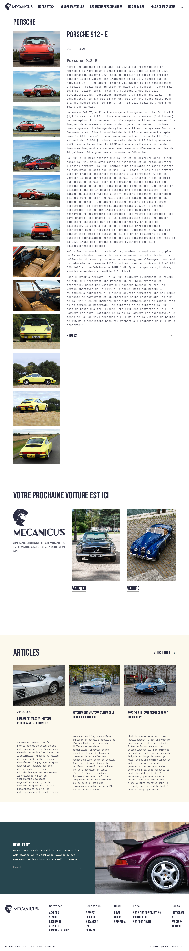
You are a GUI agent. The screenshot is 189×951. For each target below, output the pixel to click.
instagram (178, 913)
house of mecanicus (92, 919)
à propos (91, 913)
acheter (54, 913)
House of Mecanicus (163, 7)
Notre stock (46, 7)
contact (90, 930)
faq (88, 926)
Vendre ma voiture (72, 7)
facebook (177, 922)
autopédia (120, 922)
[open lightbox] (36, 49)
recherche (55, 922)
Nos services (136, 7)
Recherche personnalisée (106, 7)
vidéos (117, 917)
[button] (121, 335)
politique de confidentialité (142, 919)
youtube (176, 926)
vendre (53, 917)
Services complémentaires (59, 928)
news (117, 913)
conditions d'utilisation (147, 913)
